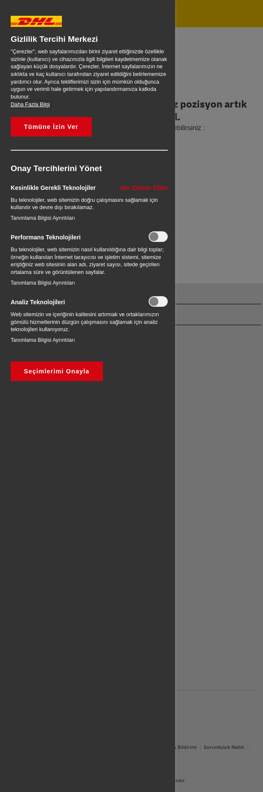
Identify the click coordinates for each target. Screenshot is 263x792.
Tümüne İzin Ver (51, 126)
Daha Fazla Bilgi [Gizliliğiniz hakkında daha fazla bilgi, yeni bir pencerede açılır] (30, 105)
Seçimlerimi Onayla (57, 371)
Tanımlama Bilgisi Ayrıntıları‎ (43, 218)
